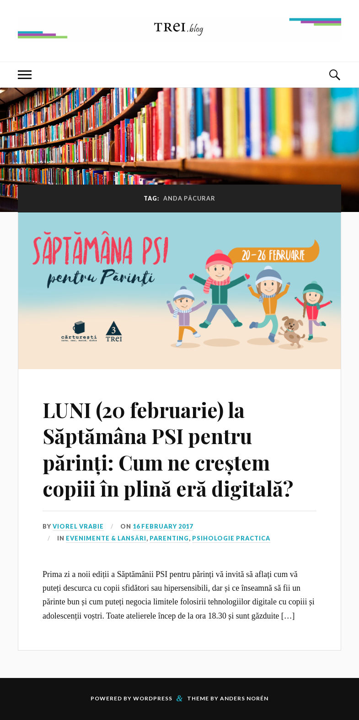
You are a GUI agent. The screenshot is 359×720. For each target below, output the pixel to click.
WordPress (152, 698)
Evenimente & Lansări (106, 538)
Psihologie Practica (231, 538)
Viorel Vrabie (78, 526)
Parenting (169, 538)
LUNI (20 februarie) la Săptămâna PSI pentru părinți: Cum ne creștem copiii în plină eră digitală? (168, 449)
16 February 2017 (163, 526)
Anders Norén (244, 698)
